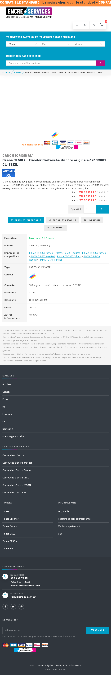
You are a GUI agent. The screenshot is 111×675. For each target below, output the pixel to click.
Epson (5, 399)
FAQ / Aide (63, 511)
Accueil (6, 72)
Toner (5, 511)
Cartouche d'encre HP (14, 492)
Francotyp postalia (13, 436)
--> (22, 44)
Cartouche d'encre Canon (16, 470)
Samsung (7, 428)
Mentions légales (45, 665)
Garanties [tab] (55, 227)
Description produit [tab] (26, 220)
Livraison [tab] (92, 220)
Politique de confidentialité (68, 665)
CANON (17, 72)
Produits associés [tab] (62, 220)
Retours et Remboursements (74, 518)
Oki (4, 421)
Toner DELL (8, 533)
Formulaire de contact (23, 596)
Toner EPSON (9, 541)
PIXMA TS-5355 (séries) (69, 256)
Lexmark (7, 414)
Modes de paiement (69, 526)
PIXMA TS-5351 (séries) (68, 252)
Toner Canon (9, 526)
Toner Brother (10, 518)
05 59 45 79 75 (19, 578)
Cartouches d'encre (13, 455)
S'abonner (97, 630)
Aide (32, 665)
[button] (85, 25)
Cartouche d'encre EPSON (16, 485)
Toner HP (7, 548)
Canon (6, 391)
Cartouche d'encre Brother (17, 462)
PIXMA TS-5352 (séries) (94, 252)
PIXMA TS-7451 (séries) (51, 259)
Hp (3, 406)
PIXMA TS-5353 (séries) (43, 256)
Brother (6, 384)
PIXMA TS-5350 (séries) (41, 252)
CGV (60, 533)
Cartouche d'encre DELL (15, 477)
